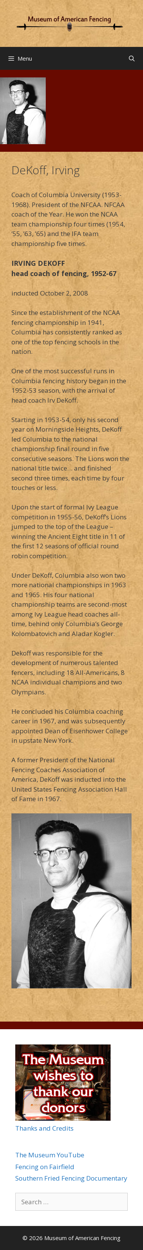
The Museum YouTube (49, 1154)
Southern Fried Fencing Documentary (71, 1178)
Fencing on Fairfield (44, 1166)
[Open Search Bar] (132, 58)
